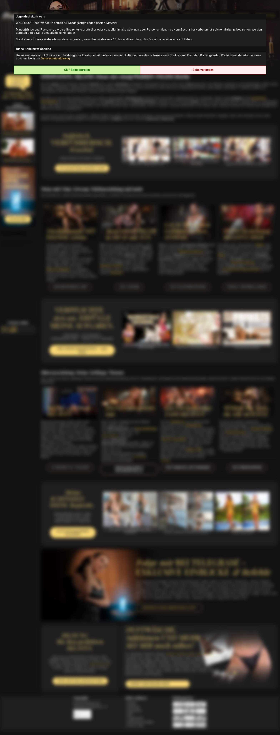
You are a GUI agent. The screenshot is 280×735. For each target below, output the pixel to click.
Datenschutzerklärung (55, 58)
